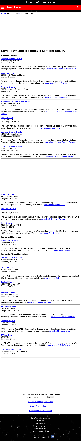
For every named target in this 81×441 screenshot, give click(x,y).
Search (12, 14)
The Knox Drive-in (8, 209)
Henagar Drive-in (8, 321)
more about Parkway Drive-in (56, 97)
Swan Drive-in (7, 118)
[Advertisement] (40, 32)
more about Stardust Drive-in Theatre (58, 156)
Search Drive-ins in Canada (41, 406)
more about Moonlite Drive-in (39, 302)
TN (19, 14)
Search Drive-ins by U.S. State (40, 402)
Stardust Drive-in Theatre (11, 146)
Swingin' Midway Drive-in (11, 59)
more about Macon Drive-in (54, 205)
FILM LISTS (40, 423)
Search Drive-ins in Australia (40, 411)
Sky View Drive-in (8, 306)
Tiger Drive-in (6, 223)
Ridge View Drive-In (9, 240)
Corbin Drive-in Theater (11, 349)
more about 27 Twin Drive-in (59, 345)
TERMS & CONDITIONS (40, 432)
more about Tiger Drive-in (49, 233)
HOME (3, 14)
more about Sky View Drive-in (63, 317)
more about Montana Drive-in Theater (60, 142)
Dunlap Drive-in (7, 282)
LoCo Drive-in (7, 268)
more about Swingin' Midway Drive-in (61, 69)
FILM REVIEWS (40, 426)
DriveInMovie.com (40, 2)
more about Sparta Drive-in (56, 83)
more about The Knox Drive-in (53, 219)
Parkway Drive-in (8, 87)
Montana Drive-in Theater (11, 132)
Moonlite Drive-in (8, 292)
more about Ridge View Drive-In (61, 250)
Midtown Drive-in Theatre (11, 258)
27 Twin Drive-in (8, 335)
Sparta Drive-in (7, 73)
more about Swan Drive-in (50, 128)
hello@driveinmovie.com (40, 418)
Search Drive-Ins (14, 7)
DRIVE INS (40, 421)
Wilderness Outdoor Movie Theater (16, 101)
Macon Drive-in (7, 194)
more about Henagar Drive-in (60, 331)
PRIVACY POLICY (40, 429)
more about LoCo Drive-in (54, 278)
